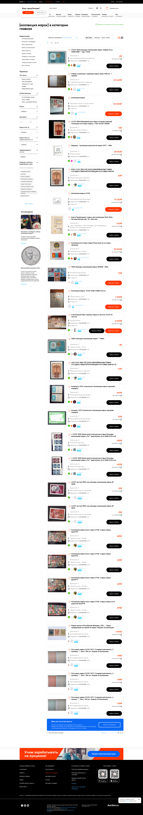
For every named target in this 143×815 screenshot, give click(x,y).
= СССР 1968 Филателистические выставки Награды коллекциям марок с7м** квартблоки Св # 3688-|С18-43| (93, 435)
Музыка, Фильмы (26, 53)
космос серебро (25, 176)
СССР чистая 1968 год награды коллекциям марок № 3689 (92, 483)
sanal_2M (80, 544)
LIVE (63, 1)
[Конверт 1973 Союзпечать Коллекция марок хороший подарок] (85, 419)
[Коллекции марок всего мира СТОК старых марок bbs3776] (85, 562)
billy (79, 160)
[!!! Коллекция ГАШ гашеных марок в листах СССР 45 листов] (85, 323)
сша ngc (23, 174)
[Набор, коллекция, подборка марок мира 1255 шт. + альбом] (85, 82)
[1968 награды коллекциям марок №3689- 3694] (85, 275)
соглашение (63, 807)
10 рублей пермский (26, 181)
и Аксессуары (86, 15)
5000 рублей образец (27, 179)
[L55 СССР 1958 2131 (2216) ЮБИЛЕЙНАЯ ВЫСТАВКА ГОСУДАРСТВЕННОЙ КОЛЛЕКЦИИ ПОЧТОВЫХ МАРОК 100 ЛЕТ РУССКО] (85, 371)
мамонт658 (78, 281)
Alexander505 (82, 329)
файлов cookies (64, 808)
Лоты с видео (26, 99)
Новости (22, 773)
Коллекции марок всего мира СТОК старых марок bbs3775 (91, 531)
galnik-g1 (80, 496)
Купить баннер (29, 203)
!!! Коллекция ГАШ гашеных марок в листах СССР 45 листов (91, 316)
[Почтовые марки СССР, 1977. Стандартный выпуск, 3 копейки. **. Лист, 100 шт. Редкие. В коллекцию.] (85, 658)
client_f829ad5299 (77, 305)
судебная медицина (26, 189)
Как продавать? (50, 766)
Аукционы (97, 37)
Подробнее (24, 243)
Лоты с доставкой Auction (29, 102)
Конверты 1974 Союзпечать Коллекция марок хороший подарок (93, 387)
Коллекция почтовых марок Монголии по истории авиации (91, 244)
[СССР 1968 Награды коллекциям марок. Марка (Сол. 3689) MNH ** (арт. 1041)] (85, 58)
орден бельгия (25, 195)
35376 (127, 801)
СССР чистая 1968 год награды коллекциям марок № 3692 (92, 507)
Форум (40, 1)
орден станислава (26, 184)
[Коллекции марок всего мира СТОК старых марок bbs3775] (85, 539)
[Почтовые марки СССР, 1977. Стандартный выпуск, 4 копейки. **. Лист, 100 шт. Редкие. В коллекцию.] (85, 682)
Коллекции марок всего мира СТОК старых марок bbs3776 (91, 555)
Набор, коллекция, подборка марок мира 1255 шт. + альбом (91, 75)
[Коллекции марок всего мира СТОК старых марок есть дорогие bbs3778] (85, 610)
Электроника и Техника (28, 59)
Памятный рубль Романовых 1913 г (30, 268)
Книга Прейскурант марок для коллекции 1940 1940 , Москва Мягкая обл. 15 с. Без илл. (92, 218)
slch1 (78, 136)
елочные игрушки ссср (27, 186)
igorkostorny (80, 88)
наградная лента (25, 171)
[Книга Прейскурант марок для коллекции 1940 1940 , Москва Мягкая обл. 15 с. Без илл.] (85, 227)
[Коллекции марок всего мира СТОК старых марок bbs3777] (85, 586)
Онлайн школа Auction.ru (27, 783)
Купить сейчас (106, 37)
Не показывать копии (28, 97)
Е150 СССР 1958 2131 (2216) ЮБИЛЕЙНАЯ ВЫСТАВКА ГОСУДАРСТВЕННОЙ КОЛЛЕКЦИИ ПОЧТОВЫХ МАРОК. (92, 170)
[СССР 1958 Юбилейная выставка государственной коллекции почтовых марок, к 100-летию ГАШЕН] (85, 130)
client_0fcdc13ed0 (83, 257)
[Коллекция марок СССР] (85, 202)
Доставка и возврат (51, 783)
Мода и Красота (26, 50)
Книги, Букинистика (27, 44)
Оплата (48, 780)
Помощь (74, 783)
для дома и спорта (109, 15)
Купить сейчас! (26, 79)
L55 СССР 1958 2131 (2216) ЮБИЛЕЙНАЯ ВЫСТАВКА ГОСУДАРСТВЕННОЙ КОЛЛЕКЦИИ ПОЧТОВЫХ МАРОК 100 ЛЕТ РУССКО (94, 364)
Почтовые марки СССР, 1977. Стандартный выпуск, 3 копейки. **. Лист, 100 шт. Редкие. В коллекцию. (92, 650)
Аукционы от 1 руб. (31, 1)
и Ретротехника (62, 15)
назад (104, 733)
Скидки (24, 86)
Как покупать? (50, 769)
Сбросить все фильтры (26, 167)
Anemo (79, 64)
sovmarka (80, 448)
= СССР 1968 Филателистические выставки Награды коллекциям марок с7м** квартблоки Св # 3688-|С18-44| (93, 459)
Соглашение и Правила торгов (81, 766)
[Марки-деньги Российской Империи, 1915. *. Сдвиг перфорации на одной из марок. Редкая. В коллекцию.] (85, 634)
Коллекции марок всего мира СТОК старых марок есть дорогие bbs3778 (93, 603)
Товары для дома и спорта (29, 62)
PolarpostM (81, 184)
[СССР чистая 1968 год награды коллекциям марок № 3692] (85, 515)
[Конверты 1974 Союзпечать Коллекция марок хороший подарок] (85, 395)
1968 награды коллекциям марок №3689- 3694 (89, 267)
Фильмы (78, 15)
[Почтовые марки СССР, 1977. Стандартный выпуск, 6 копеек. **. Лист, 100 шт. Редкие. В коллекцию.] (85, 706)
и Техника (96, 15)
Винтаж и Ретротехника (28, 47)
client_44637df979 (77, 208)
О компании (23, 769)
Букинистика (51, 15)
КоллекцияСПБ (81, 233)
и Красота (72, 15)
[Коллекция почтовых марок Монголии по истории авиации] (85, 252)
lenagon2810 (81, 353)
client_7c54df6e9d (80, 112)
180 (53, 733)
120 (50, 733)
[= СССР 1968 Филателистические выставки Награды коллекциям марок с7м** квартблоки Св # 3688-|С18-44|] (85, 467)
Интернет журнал (25, 776)
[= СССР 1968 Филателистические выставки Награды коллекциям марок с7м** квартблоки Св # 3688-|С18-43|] (85, 443)
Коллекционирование (28, 38)
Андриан (77, 640)
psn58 (79, 401)
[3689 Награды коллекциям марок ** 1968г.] (85, 347)
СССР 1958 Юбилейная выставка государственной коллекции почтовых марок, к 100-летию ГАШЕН (91, 122)
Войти (112, 1)
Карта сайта (23, 786)
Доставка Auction (51, 776)
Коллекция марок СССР (80, 193)
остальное (119, 15)
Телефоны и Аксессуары (28, 56)
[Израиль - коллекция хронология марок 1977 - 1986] (85, 154)
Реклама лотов (49, 1)
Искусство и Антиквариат (29, 41)
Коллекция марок (78, 98)
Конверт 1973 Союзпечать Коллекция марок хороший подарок (92, 411)
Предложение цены (27, 88)
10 (116, 733)
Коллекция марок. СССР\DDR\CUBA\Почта (88, 291)
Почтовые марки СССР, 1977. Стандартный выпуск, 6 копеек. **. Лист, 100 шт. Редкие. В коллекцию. (92, 698)
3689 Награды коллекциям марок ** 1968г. (87, 339)
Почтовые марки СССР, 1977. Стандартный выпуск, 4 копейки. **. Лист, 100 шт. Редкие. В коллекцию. (92, 674)
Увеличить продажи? (52, 773)
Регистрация (119, 1)
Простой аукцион (27, 81)
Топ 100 (57, 1)
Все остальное (26, 65)
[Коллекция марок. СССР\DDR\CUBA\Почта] (85, 299)
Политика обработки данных (80, 769)
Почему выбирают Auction (27, 766)
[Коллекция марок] (85, 106)
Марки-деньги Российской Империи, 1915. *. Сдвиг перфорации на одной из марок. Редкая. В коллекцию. (92, 626)
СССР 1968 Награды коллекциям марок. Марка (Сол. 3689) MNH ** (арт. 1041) (92, 51)
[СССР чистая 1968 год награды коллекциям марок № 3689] (85, 491)
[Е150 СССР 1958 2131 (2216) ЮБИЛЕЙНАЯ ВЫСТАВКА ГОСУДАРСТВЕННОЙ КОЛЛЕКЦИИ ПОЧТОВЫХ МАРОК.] (85, 178)
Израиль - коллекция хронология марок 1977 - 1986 (91, 145)
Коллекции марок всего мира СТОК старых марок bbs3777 (91, 579)
